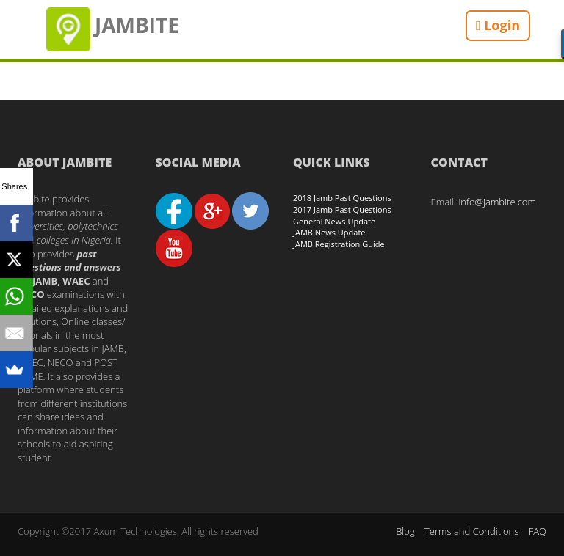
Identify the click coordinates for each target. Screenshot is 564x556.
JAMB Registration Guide (339, 243)
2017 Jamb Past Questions (342, 209)
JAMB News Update (329, 232)
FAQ (537, 531)
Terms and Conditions (471, 531)
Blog (405, 531)
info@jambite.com (497, 201)
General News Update (334, 221)
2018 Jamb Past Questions (342, 197)
